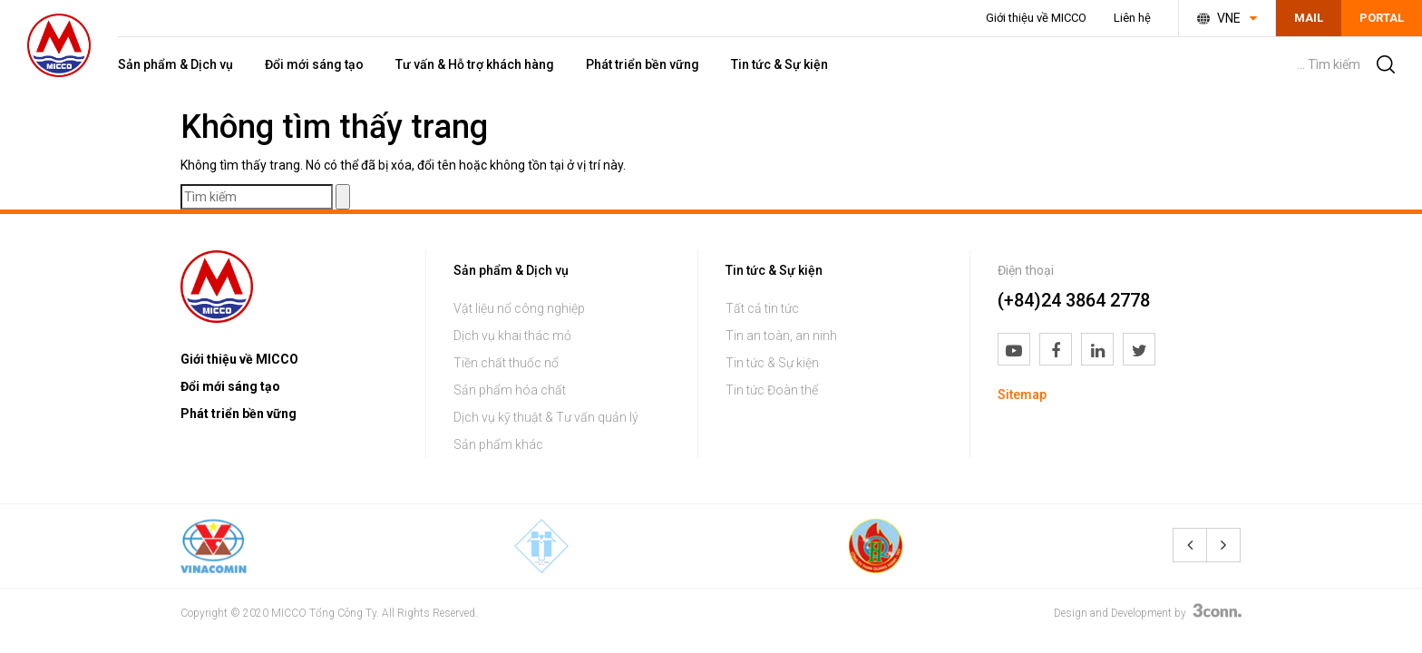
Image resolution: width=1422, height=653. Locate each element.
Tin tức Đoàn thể (772, 390)
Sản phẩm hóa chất (509, 390)
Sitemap (1022, 394)
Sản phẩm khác (498, 444)
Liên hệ (1132, 17)
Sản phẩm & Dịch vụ (175, 64)
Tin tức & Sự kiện (779, 64)
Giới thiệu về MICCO (1036, 17)
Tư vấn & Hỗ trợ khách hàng (474, 64)
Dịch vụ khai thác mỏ (512, 335)
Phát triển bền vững (642, 64)
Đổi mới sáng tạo (314, 64)
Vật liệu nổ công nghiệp (519, 308)
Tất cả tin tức (762, 308)
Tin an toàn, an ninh (781, 335)
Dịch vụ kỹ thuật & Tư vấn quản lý (545, 417)
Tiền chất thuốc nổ (506, 363)
